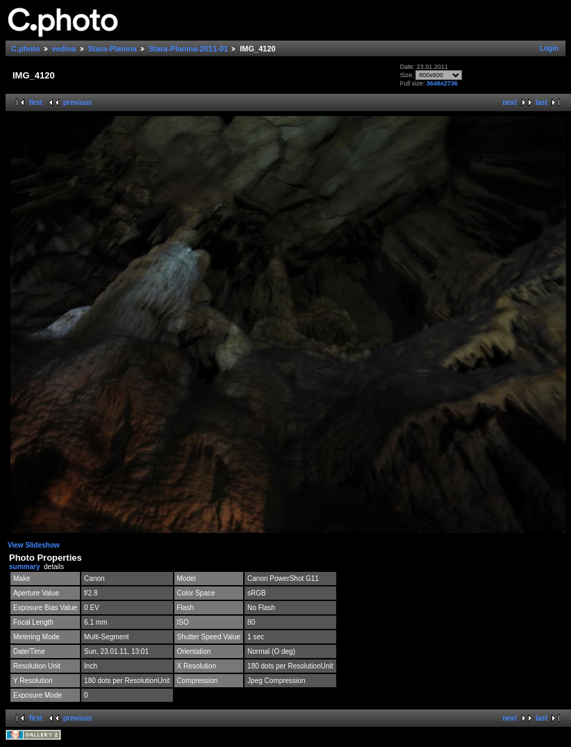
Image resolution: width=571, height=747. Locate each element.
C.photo (25, 48)
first (35, 102)
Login (549, 48)
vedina (64, 48)
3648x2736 (442, 83)
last (541, 102)
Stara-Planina (112, 48)
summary (24, 566)
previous (77, 102)
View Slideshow (34, 545)
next (509, 102)
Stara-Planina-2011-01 (188, 48)
